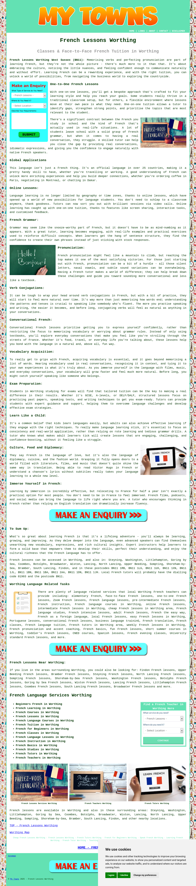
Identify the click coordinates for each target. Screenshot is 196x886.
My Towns (14, 879)
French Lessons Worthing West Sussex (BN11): (47, 60)
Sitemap (12, 856)
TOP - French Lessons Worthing (34, 825)
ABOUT (152, 31)
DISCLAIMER (178, 31)
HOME (131, 31)
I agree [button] (111, 875)
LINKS (141, 31)
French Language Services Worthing (51, 695)
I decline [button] (124, 875)
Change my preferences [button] (145, 875)
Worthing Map (20, 832)
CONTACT (163, 31)
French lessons (143, 686)
